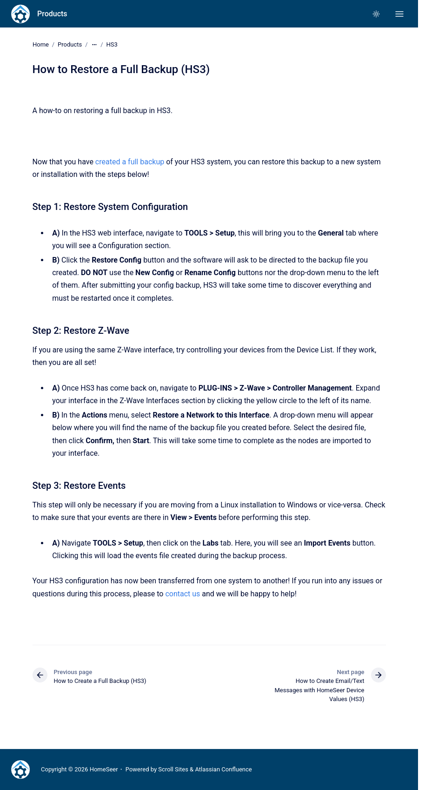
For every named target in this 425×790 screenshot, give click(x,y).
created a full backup (129, 161)
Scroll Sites (173, 769)
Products (52, 13)
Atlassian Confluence (223, 769)
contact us (182, 593)
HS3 (111, 44)
